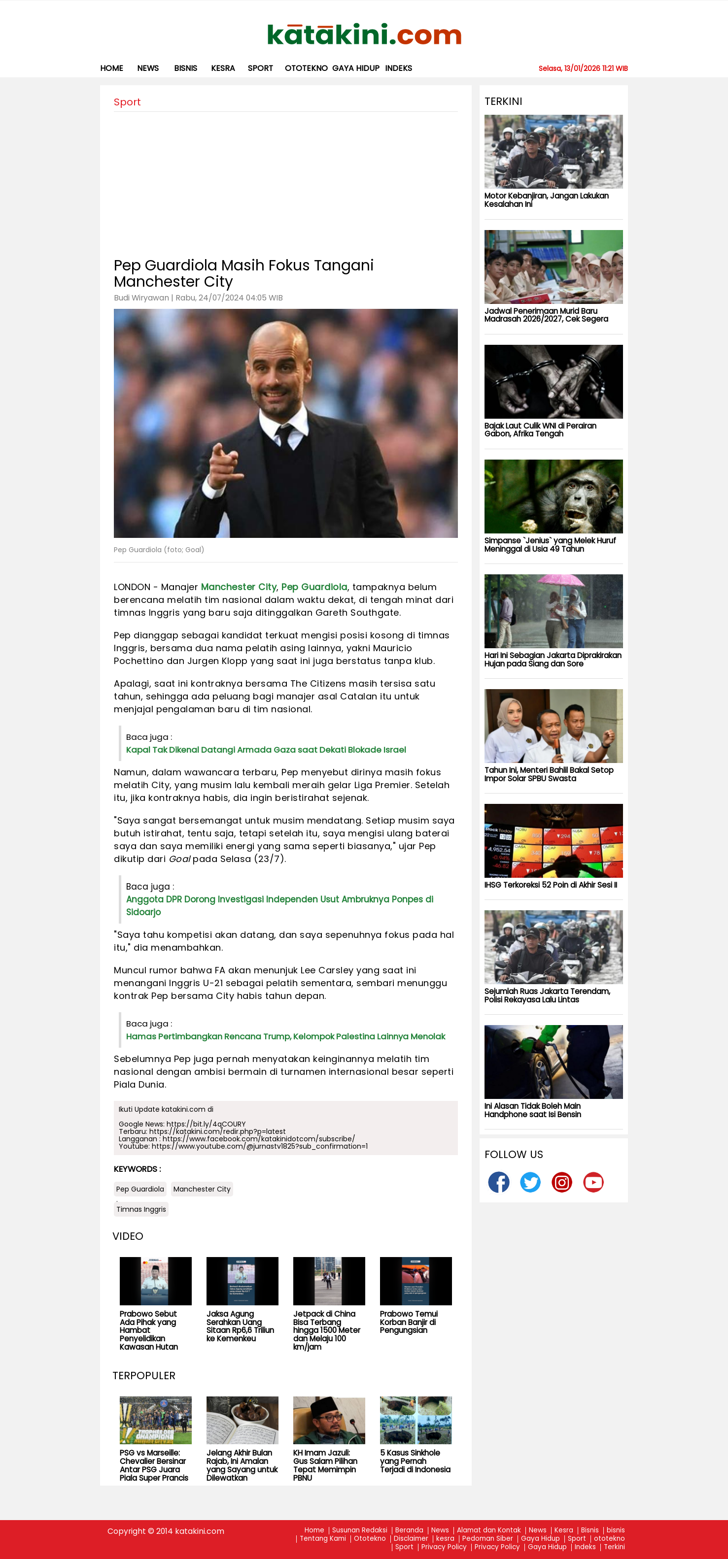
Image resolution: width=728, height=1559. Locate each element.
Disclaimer (411, 1539)
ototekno (306, 68)
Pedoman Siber (487, 1539)
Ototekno (370, 1539)
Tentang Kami (323, 1539)
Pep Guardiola (314, 587)
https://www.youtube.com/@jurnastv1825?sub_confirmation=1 (260, 1146)
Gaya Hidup (356, 68)
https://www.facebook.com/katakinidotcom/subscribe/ (259, 1139)
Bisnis (590, 1530)
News (148, 68)
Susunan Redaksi (359, 1530)
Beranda (409, 1530)
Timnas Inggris (141, 1209)
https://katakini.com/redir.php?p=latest (217, 1131)
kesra (223, 68)
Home (111, 68)
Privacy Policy (444, 1547)
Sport (260, 68)
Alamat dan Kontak (489, 1530)
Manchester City (239, 587)
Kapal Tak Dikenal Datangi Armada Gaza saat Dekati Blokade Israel (266, 750)
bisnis (185, 68)
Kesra (564, 1530)
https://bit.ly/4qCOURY (206, 1124)
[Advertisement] (286, 181)
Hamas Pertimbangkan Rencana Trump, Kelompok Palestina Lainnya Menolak (285, 1036)
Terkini (614, 1547)
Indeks (398, 68)
